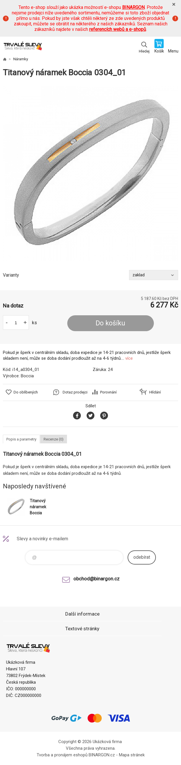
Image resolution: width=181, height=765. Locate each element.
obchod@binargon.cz (96, 579)
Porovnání (108, 392)
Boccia (27, 375)
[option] (90, 173)
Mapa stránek (132, 754)
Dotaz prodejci (75, 392)
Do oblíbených (26, 392)
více (129, 358)
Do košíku (110, 323)
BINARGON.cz (102, 754)
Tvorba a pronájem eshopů (62, 754)
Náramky (20, 59)
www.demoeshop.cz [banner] (22, 47)
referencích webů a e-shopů (117, 29)
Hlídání (155, 392)
